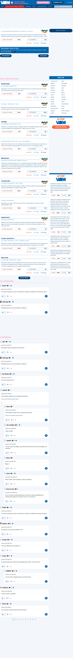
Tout (2, 6)
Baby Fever (4, 257)
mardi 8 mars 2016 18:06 (6, 591)
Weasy (4, 603)
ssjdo (3, 341)
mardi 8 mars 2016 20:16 (10, 461)
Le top (50, 6)
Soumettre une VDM (43, 2)
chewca (4, 556)
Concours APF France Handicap (14, 6)
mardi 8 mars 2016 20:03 (10, 444)
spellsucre (5, 523)
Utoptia (4, 285)
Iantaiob (4, 539)
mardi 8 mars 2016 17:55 (6, 377)
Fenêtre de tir (5, 217)
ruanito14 (4, 390)
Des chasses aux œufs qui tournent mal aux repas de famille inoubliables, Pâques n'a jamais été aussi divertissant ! (23, 50)
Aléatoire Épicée (42, 6)
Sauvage (4, 122)
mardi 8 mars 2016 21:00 (10, 574)
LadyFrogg (5, 302)
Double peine (5, 84)
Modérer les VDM (57, 2)
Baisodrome (5, 158)
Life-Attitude (5, 374)
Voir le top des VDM (61, 127)
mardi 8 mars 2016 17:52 (6, 345)
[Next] (35, 619)
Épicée (34, 6)
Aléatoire (28, 6)
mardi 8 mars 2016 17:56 (6, 289)
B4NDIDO (9, 571)
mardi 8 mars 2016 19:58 (10, 428)
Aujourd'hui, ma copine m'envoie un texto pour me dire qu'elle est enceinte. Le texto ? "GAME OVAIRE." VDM (22, 204)
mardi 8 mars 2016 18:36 (10, 410)
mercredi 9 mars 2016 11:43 (11, 477)
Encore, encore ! (24, 277)
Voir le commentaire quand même (9, 399)
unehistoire (5, 587)
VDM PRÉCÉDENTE (6, 55)
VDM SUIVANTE (43, 55)
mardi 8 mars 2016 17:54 (6, 305)
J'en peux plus (5, 181)
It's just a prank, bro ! (7, 238)
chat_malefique (10, 425)
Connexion (69, 2)
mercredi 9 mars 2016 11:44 (11, 492)
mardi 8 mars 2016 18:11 (6, 607)
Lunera (8, 473)
